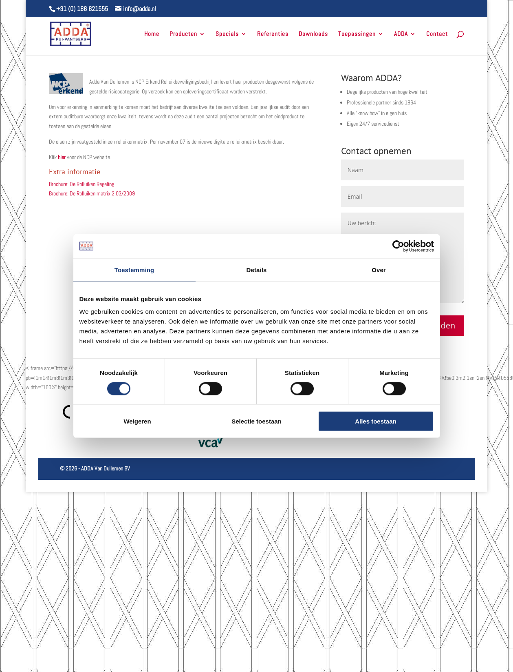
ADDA (401, 34)
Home (151, 34)
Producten (183, 34)
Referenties (272, 34)
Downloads (313, 34)
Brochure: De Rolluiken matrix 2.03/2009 (92, 193)
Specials (227, 34)
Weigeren (137, 421)
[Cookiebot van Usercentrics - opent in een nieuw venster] (398, 246)
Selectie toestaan (256, 421)
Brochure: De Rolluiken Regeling (81, 184)
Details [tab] (257, 269)
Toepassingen (357, 34)
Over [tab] (379, 269)
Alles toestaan (375, 421)
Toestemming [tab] (134, 269)
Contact (437, 34)
